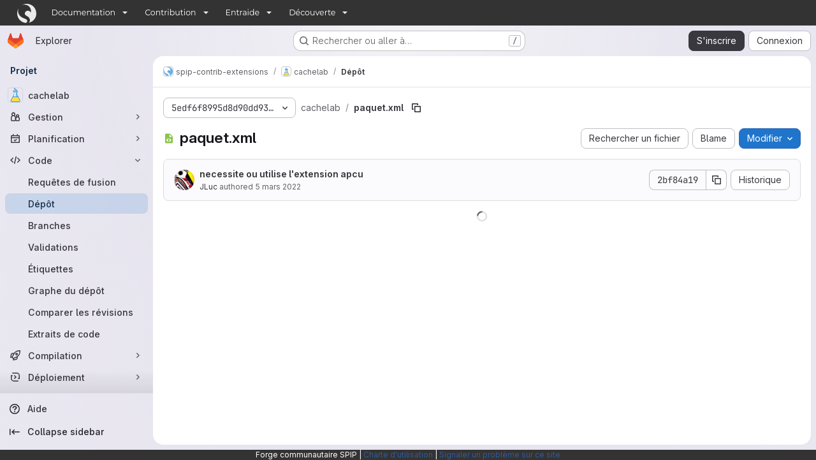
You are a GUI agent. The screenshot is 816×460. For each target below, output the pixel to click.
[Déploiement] (76, 377)
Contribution (170, 12)
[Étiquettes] (76, 268)
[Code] (76, 160)
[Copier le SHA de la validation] (716, 180)
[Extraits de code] (76, 333)
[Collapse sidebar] (76, 432)
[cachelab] (76, 95)
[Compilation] (76, 355)
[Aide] (76, 409)
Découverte (312, 12)
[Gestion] (76, 117)
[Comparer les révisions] (76, 312)
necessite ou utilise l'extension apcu (281, 173)
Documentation (84, 12)
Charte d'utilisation (398, 454)
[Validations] (76, 247)
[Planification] (76, 138)
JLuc (208, 186)
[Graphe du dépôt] (76, 290)
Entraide (243, 12)
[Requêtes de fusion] (76, 182)
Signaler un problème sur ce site (499, 454)
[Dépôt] (76, 203)
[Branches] (76, 225)
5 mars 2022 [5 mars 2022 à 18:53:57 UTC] (278, 186)
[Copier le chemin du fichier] (416, 108)
